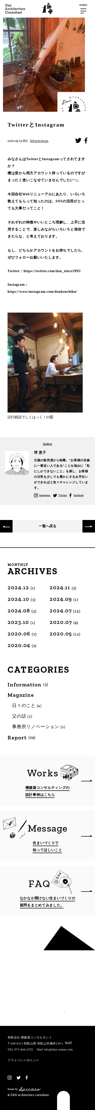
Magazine (21, 695)
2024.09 (64, 599)
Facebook (78, 495)
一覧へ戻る (47, 526)
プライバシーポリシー (23, 1060)
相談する (47, 1009)
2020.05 (65, 633)
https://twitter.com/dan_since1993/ (52, 271)
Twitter (62, 495)
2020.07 (64, 622)
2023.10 (21, 622)
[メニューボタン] (83, 11)
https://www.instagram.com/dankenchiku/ (42, 292)
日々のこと (27, 705)
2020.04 (22, 645)
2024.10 (22, 599)
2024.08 (22, 610)
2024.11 (63, 587)
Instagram (44, 495)
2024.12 (21, 587)
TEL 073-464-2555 (20, 1049)
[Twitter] (19, 1078)
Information (39, 140)
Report (21, 737)
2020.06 (22, 633)
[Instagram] (10, 1078)
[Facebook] (27, 1078)
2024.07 (65, 610)
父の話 (22, 716)
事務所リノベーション (39, 726)
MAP (68, 1043)
